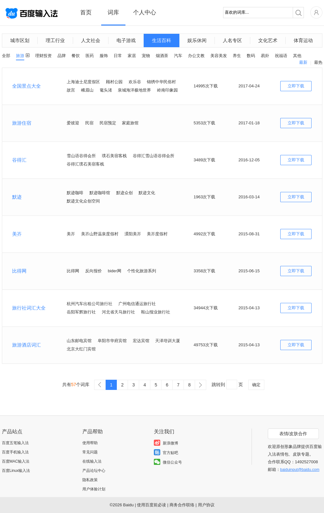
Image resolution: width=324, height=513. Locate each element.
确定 (256, 384)
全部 (6, 55)
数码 (251, 55)
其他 (297, 55)
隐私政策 (90, 480)
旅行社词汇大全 (29, 308)
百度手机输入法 (15, 452)
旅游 (20, 55)
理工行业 (55, 40)
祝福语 (281, 55)
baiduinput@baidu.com (300, 469)
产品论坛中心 (93, 470)
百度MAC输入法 (16, 461)
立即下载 (296, 86)
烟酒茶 (162, 55)
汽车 (178, 55)
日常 (118, 55)
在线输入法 (92, 461)
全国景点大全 (26, 86)
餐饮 (76, 55)
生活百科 (161, 40)
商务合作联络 (182, 504)
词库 (113, 12)
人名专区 (232, 40)
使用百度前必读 (151, 504)
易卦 (265, 55)
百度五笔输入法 (15, 443)
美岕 (17, 234)
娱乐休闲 (197, 40)
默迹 (17, 197)
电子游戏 (126, 40)
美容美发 (218, 55)
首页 (86, 12)
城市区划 (19, 40)
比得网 (19, 271)
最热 (318, 62)
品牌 (61, 55)
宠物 (146, 55)
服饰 (104, 55)
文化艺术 (267, 40)
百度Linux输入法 (16, 470)
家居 (132, 55)
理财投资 (43, 55)
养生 (237, 55)
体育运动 (303, 40)
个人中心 (144, 12)
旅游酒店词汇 (26, 345)
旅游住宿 (21, 123)
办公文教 (196, 55)
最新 (303, 62)
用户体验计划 (93, 489)
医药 (90, 55)
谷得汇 (19, 160)
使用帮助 (90, 443)
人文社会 (90, 40)
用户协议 (206, 504)
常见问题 (90, 452)
